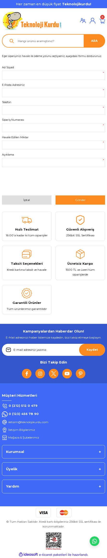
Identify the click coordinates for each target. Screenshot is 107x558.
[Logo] (32, 20)
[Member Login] (83, 21)
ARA (94, 41)
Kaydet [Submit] (92, 349)
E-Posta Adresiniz (13, 85)
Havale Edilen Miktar (15, 137)
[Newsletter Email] (53, 350)
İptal (26, 200)
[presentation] (38, 183)
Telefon (6, 102)
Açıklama (8, 154)
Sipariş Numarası (13, 119)
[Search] (53, 41)
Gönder (80, 200)
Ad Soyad (8, 67)
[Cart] (102, 21)
